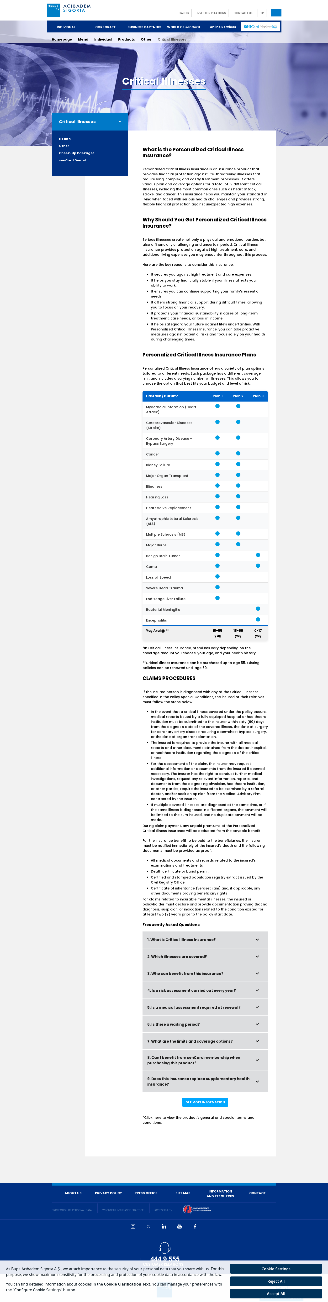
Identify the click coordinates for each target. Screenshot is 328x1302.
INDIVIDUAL (66, 27)
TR (262, 13)
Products (126, 39)
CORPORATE (105, 27)
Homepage (62, 39)
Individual (103, 39)
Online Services (223, 27)
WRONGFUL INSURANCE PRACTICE (123, 1210)
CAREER (184, 13)
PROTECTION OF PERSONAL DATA (72, 1210)
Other (146, 39)
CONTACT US (243, 13)
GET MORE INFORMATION (205, 1102)
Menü (83, 39)
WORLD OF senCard (183, 27)
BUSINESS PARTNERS (144, 27)
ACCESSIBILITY (163, 1210)
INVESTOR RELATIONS (211, 13)
